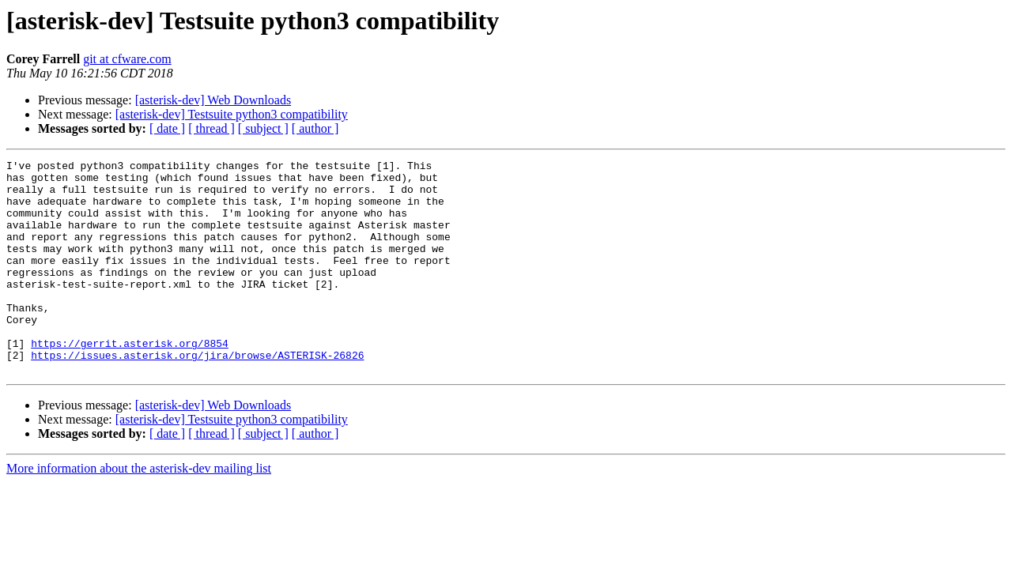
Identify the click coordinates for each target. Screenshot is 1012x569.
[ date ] (167, 128)
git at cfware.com (127, 59)
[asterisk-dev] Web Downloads (213, 100)
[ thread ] (211, 128)
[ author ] (315, 128)
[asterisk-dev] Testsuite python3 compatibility (231, 114)
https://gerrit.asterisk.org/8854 (129, 381)
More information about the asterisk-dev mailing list (138, 511)
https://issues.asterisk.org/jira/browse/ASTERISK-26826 (197, 395)
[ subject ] (263, 128)
